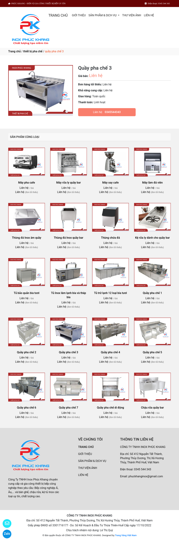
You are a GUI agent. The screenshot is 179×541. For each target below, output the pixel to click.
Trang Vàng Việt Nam (126, 535)
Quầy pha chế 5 (152, 352)
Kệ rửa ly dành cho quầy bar (152, 237)
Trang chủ (14, 51)
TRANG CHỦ (58, 15)
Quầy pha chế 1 (152, 293)
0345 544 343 (142, 469)
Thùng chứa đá (110, 237)
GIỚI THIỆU (79, 15)
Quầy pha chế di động (110, 407)
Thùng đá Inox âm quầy (26, 237)
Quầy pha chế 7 (68, 407)
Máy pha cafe (26, 182)
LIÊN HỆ (149, 15)
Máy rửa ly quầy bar (68, 182)
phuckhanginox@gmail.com (145, 476)
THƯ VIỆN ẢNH (131, 15)
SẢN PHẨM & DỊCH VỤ (102, 15)
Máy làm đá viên (152, 182)
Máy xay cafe (110, 182)
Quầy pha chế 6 (26, 407)
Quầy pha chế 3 (68, 352)
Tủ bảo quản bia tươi (27, 293)
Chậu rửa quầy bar (152, 407)
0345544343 (113, 112)
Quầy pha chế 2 (26, 352)
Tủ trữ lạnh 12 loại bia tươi (110, 293)
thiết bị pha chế (32, 51)
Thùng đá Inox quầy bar (68, 237)
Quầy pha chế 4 (110, 352)
